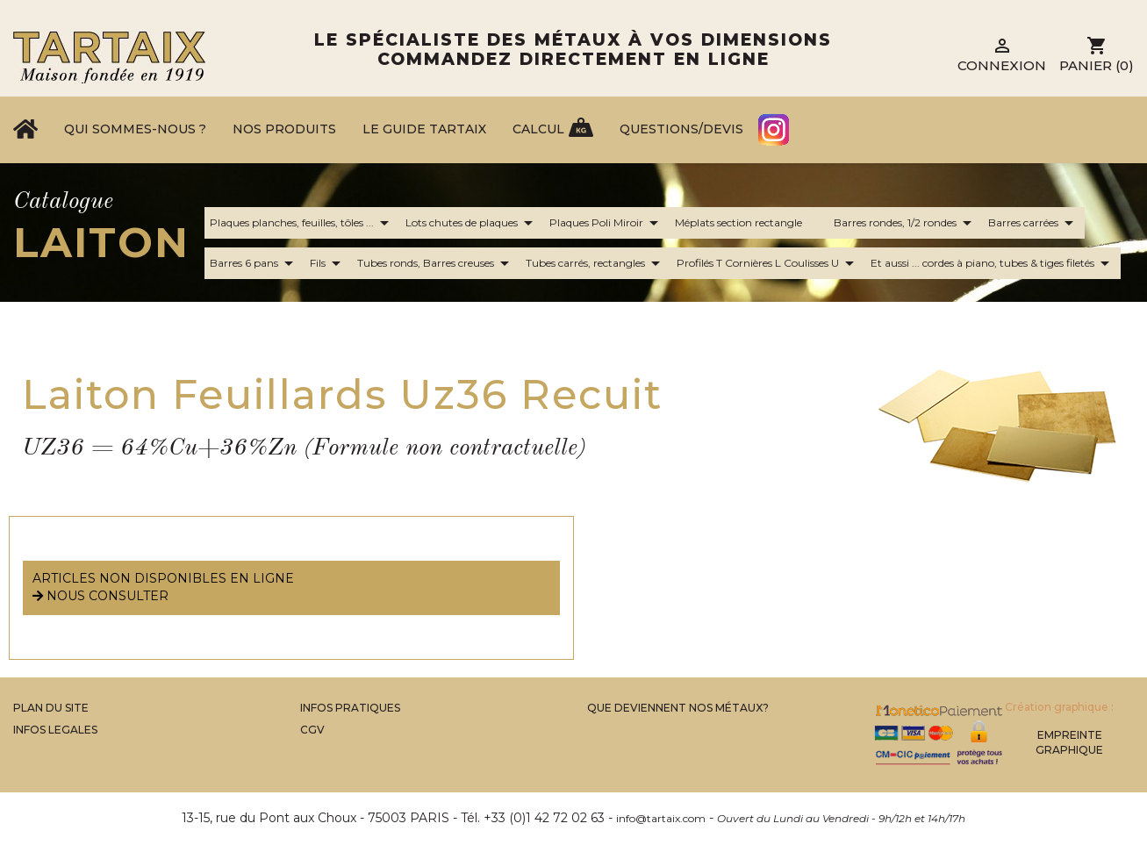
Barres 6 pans (254, 263)
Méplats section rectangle (749, 222)
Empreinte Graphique (1069, 742)
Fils (328, 263)
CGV (312, 729)
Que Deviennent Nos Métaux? (678, 707)
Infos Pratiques (350, 707)
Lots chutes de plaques (472, 222)
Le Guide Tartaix (424, 129)
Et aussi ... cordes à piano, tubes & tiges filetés (993, 263)
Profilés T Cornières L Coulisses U (768, 263)
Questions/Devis (681, 129)
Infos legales (55, 729)
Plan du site (51, 707)
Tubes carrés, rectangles (596, 263)
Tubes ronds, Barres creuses (436, 263)
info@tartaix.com (661, 818)
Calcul (538, 129)
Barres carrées (1033, 222)
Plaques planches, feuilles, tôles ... (302, 222)
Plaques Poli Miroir (606, 222)
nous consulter (100, 596)
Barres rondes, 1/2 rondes (906, 222)
